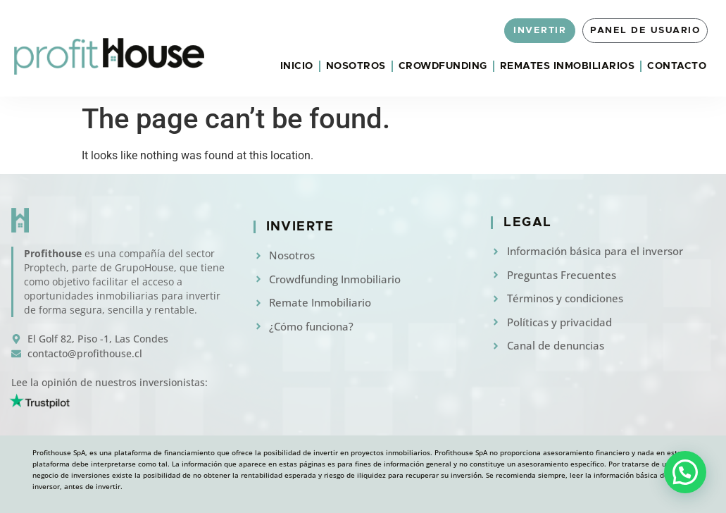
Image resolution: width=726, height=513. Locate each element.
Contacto (676, 66)
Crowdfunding (443, 66)
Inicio (296, 66)
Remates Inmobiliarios (567, 66)
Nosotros (356, 66)
